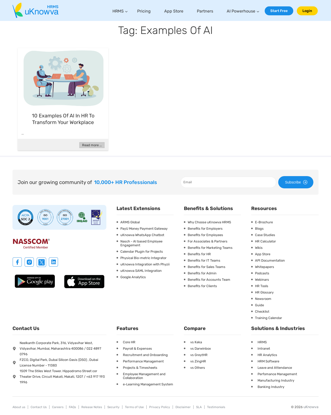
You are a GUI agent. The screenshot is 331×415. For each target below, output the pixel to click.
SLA (199, 407)
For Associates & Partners (207, 241)
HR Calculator (265, 241)
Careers (57, 407)
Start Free (279, 11)
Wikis (259, 248)
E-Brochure (264, 222)
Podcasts (262, 273)
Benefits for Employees (205, 235)
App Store (173, 11)
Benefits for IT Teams (204, 260)
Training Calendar (268, 318)
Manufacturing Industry (276, 380)
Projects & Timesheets (140, 368)
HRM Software (268, 361)
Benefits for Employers (205, 228)
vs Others (197, 368)
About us (18, 407)
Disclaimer (183, 407)
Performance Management (143, 361)
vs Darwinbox (200, 348)
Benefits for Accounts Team (209, 280)
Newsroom (263, 299)
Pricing (144, 11)
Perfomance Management (277, 374)
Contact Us (39, 407)
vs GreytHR (199, 355)
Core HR (129, 342)
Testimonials (216, 407)
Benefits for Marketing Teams (210, 248)
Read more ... (92, 145)
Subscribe (297, 182)
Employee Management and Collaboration (144, 376)
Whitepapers (264, 267)
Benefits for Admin (202, 273)
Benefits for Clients (202, 286)
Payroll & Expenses (137, 348)
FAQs (72, 407)
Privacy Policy (159, 407)
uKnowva (311, 407)
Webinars (262, 280)
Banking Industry (271, 387)
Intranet (264, 348)
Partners (205, 11)
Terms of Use (134, 407)
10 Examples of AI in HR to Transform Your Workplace (63, 119)
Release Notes (91, 407)
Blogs (259, 228)
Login (307, 11)
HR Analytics (267, 355)
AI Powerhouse (241, 11)
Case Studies (265, 235)
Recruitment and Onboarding (145, 355)
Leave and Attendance (275, 368)
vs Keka (196, 342)
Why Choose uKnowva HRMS (209, 222)
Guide (259, 305)
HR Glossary (264, 292)
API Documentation (270, 260)
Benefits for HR (199, 254)
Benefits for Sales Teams (206, 267)
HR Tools (261, 286)
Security (113, 407)
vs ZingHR (198, 361)
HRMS (118, 11)
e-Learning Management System (148, 384)
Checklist (262, 311)
